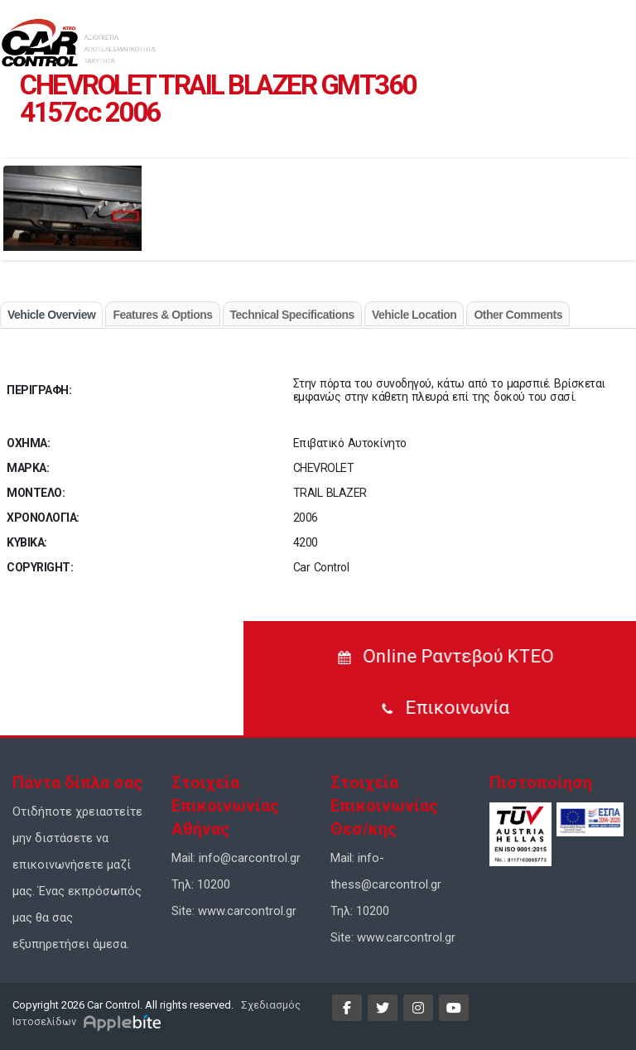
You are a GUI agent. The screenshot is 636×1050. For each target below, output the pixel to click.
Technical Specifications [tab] (292, 314)
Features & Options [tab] (162, 314)
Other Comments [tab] (518, 314)
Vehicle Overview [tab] (51, 314)
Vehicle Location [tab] (414, 314)
